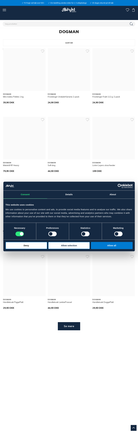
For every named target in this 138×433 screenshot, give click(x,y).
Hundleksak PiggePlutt (13, 302)
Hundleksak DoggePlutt (103, 302)
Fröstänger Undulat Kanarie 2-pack (63, 97)
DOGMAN (7, 94)
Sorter (69, 43)
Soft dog (51, 165)
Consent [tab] (25, 194)
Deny (26, 245)
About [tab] (113, 194)
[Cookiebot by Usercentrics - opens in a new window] (120, 186)
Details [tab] (69, 194)
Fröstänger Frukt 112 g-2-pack (106, 97)
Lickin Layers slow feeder (103, 165)
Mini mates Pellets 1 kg (13, 97)
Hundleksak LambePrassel (60, 302)
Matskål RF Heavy (11, 165)
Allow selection (69, 245)
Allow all (111, 245)
